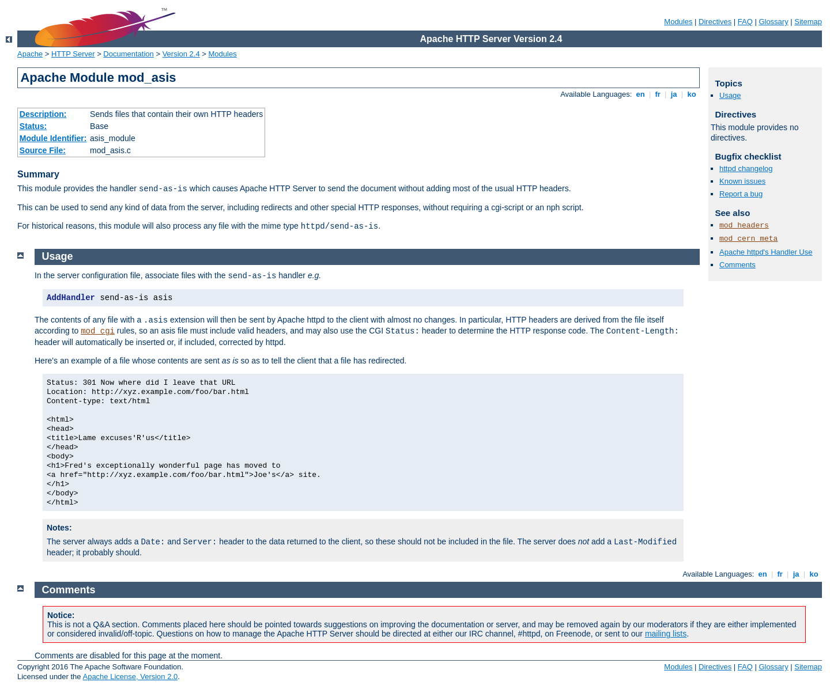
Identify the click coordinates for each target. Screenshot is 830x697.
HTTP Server (73, 54)
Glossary (773, 21)
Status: (33, 126)
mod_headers (744, 225)
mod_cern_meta (748, 238)
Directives (715, 21)
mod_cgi (98, 331)
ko (691, 94)
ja (674, 94)
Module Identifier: (53, 138)
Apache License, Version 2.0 (130, 676)
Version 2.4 (181, 54)
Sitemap (808, 21)
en (640, 94)
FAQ (745, 21)
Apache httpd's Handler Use (765, 252)
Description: (43, 114)
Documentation (128, 54)
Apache (30, 54)
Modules (678, 21)
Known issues (742, 181)
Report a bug (741, 194)
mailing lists (665, 633)
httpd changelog (746, 168)
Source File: (43, 150)
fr (658, 94)
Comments (737, 264)
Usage (730, 95)
